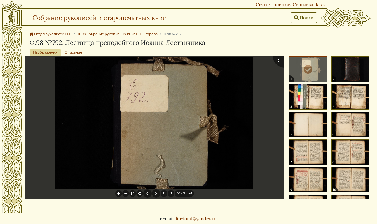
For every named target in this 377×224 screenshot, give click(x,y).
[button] (118, 193)
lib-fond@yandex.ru (196, 218)
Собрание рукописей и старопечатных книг (99, 17)
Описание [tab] (73, 52)
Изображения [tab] (45, 52)
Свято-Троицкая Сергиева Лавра (291, 4)
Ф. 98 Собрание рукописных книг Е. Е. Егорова (117, 33)
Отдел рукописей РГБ (50, 33)
